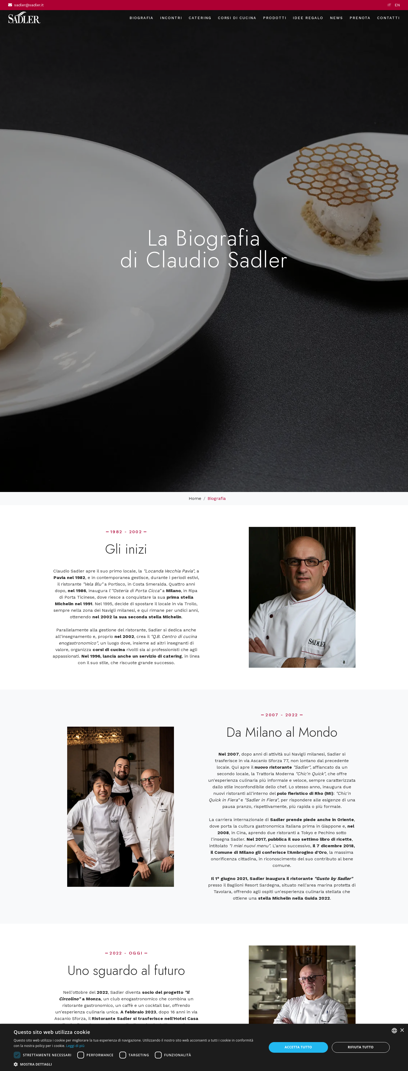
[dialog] (204, 1047)
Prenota (360, 18)
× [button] (402, 1030)
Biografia (141, 18)
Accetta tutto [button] (298, 1047)
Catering (200, 18)
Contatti (388, 18)
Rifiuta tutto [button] (361, 1047)
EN (397, 5)
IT (389, 5)
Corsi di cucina (237, 18)
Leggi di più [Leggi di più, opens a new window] (75, 1045)
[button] (136, 1064)
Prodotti (274, 18)
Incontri (171, 18)
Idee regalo (308, 18)
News (336, 18)
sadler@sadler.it (29, 5)
